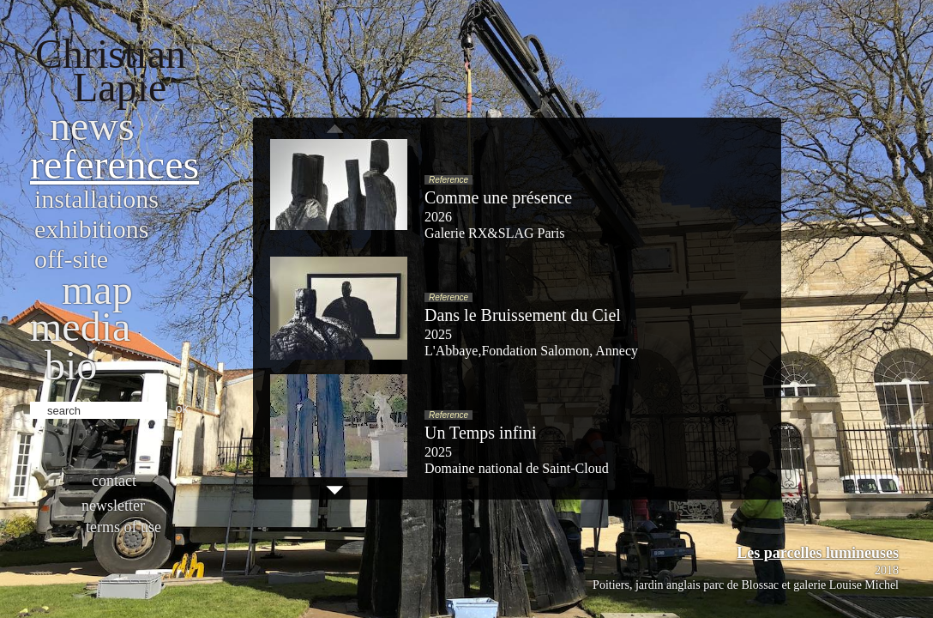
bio (71, 365)
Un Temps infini (480, 432)
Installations (96, 199)
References (114, 164)
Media (80, 326)
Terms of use (123, 527)
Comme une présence (498, 197)
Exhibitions (91, 229)
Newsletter (113, 505)
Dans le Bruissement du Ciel (522, 315)
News (92, 125)
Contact (114, 480)
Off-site (71, 259)
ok (182, 408)
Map (97, 289)
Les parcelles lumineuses (818, 552)
